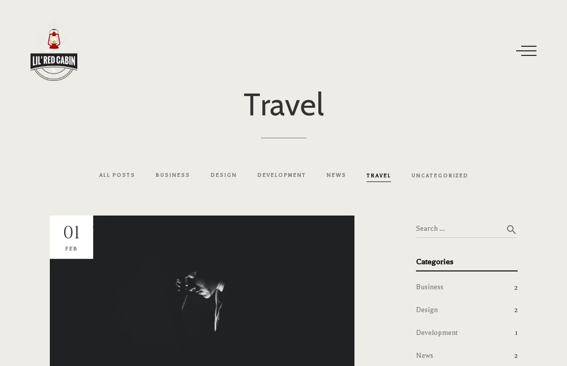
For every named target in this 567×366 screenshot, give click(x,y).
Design (427, 310)
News (424, 355)
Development (437, 332)
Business (429, 287)
